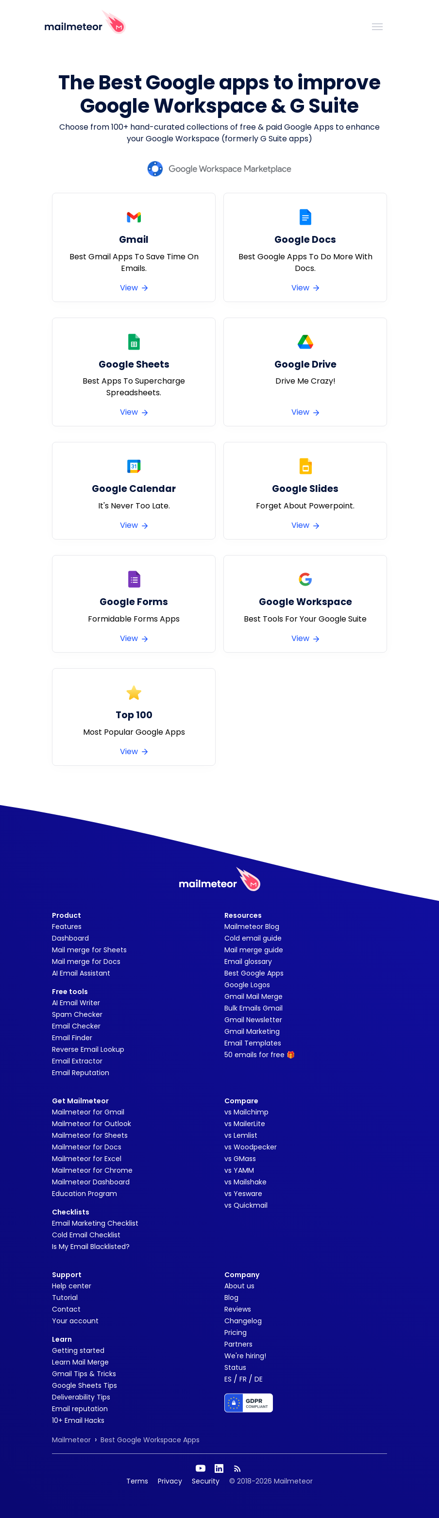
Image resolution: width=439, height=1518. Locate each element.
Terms (137, 1481)
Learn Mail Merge (80, 1362)
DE (258, 1379)
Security (206, 1481)
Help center (71, 1286)
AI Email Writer (76, 1003)
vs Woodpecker (250, 1147)
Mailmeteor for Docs (86, 1147)
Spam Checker (77, 1014)
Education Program (84, 1193)
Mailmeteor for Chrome (92, 1170)
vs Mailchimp (246, 1112)
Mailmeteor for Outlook (91, 1124)
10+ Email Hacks (78, 1420)
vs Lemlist (240, 1135)
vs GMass (240, 1159)
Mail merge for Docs (86, 961)
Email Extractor (77, 1061)
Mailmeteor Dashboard (91, 1182)
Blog (231, 1297)
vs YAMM (239, 1170)
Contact (66, 1309)
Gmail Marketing (252, 1031)
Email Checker (76, 1026)
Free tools (70, 991)
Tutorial (65, 1297)
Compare (241, 1101)
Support (67, 1275)
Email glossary (248, 961)
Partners (238, 1344)
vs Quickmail (246, 1205)
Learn (62, 1339)
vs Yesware (243, 1193)
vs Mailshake (245, 1182)
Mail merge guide (253, 950)
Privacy (170, 1481)
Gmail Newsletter (253, 1020)
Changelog (243, 1321)
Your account (75, 1321)
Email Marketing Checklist (95, 1223)
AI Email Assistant (81, 973)
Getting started (78, 1350)
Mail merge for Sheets (89, 950)
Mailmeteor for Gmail (88, 1112)
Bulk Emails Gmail (253, 1008)
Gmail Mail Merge (253, 996)
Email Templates (252, 1043)
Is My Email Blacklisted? (91, 1246)
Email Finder (72, 1038)
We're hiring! (245, 1356)
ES (228, 1379)
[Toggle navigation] (377, 26)
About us (239, 1286)
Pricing (235, 1332)
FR (243, 1379)
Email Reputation (80, 1073)
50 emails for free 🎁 (259, 1055)
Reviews (237, 1309)
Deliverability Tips (81, 1397)
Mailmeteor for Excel (86, 1159)
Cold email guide (253, 938)
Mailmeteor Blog (251, 926)
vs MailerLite (244, 1124)
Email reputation (80, 1409)
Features (67, 926)
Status (235, 1367)
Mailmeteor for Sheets (90, 1135)
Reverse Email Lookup (88, 1049)
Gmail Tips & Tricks (84, 1374)
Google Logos (247, 985)
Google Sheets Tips (84, 1385)
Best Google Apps (254, 973)
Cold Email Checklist (86, 1235)
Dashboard (70, 938)
